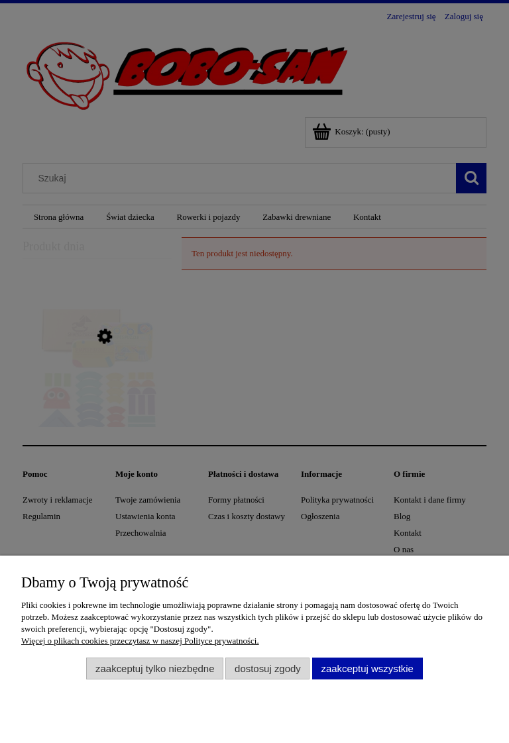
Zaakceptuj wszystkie (367, 668)
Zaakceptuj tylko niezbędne (154, 668)
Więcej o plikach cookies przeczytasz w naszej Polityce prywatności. (140, 641)
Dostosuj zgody (268, 668)
